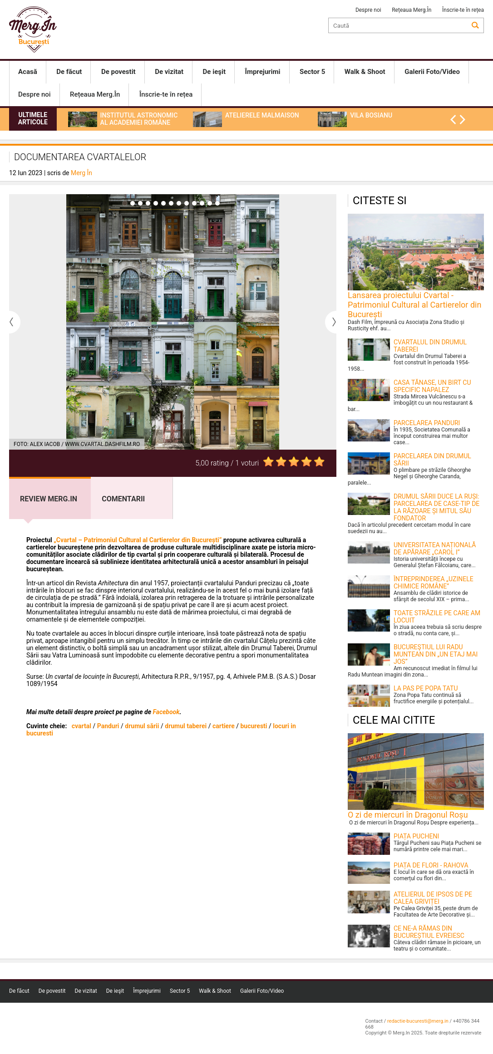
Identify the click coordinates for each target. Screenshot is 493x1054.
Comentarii (123, 499)
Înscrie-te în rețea (463, 10)
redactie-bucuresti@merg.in (418, 1021)
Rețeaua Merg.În (411, 10)
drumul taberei (186, 726)
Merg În (81, 172)
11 (202, 203)
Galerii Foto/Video (262, 991)
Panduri (108, 726)
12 (209, 203)
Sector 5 (180, 991)
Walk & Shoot (215, 991)
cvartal (81, 726)
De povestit (52, 991)
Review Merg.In (48, 499)
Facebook (166, 712)
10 (194, 203)
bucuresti (253, 726)
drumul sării (142, 726)
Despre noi (368, 10)
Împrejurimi (147, 991)
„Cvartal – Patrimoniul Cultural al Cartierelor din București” (138, 540)
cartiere (223, 726)
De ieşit (115, 991)
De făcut (19, 991)
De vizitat (86, 991)
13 (217, 203)
